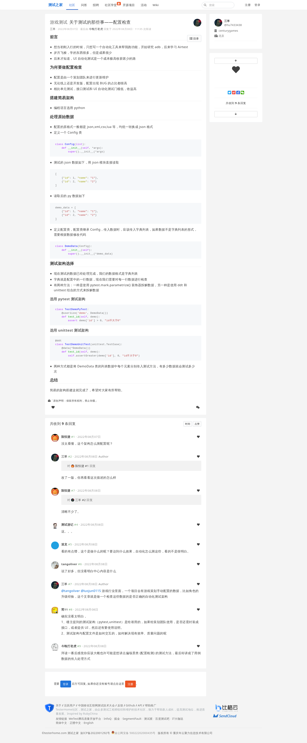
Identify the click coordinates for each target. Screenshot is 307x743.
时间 (187, 423)
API (140, 705)
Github (130, 705)
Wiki (156, 5)
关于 (58, 705)
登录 (257, 5)
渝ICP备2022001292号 (94, 733)
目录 (194, 38)
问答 (84, 5)
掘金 (117, 719)
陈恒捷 (65, 437)
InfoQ (108, 719)
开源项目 (129, 5)
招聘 (96, 5)
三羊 (53, 29)
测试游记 (67, 524)
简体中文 (61, 723)
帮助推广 (150, 705)
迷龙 (64, 544)
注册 (248, 5)
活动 (144, 5)
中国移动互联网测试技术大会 (96, 705)
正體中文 (75, 723)
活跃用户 (69, 705)
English (89, 723)
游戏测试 (59, 22)
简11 (64, 609)
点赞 (197, 423)
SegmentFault (132, 719)
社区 (72, 5)
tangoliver (69, 564)
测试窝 (148, 719)
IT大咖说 (177, 719)
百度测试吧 (162, 719)
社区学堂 (112, 4)
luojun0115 (91, 591)
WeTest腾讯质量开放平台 (85, 719)
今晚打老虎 (96, 29)
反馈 (120, 705)
